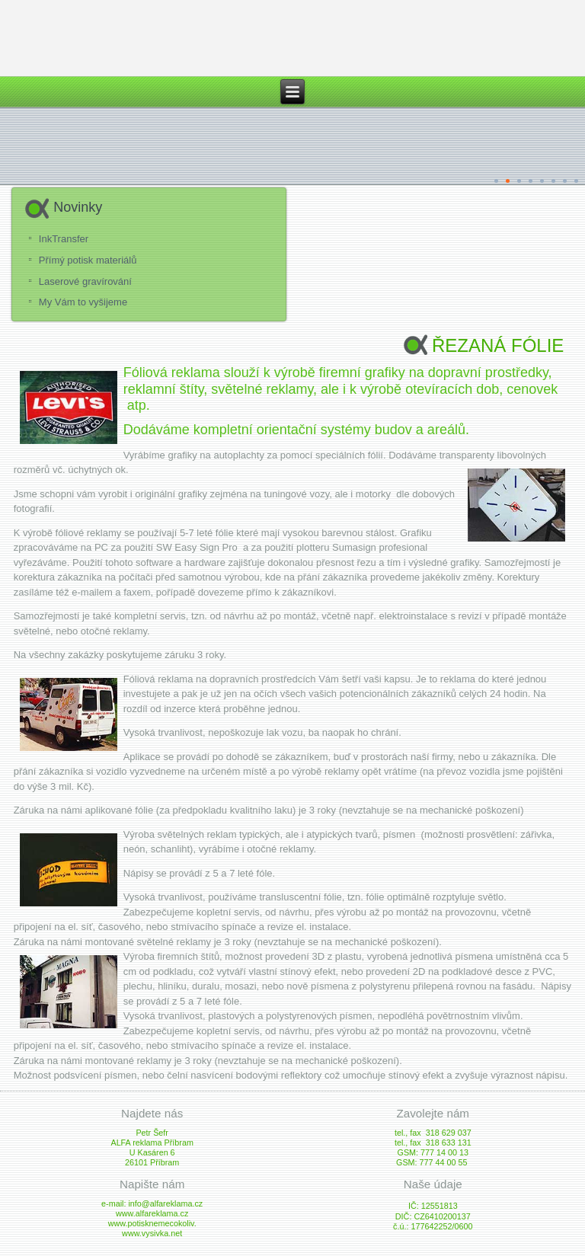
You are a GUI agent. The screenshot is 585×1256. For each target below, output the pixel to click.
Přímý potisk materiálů (88, 260)
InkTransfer (63, 238)
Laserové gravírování (85, 281)
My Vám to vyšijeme (83, 302)
